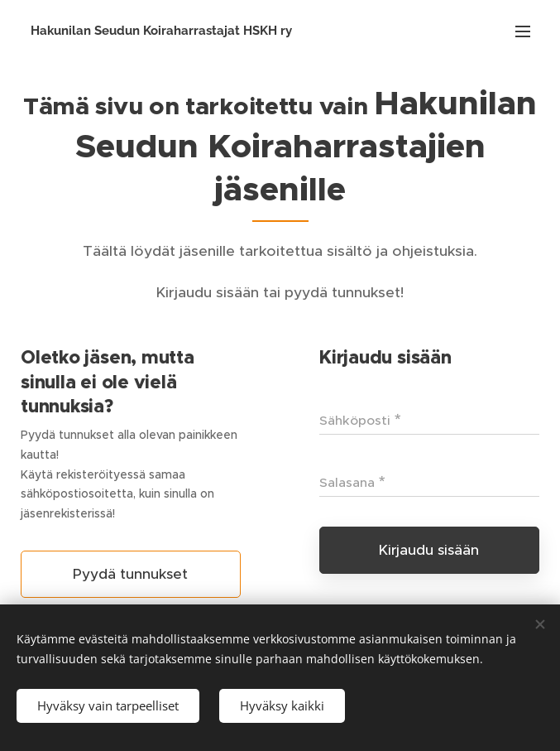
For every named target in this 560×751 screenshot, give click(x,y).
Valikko (522, 31)
